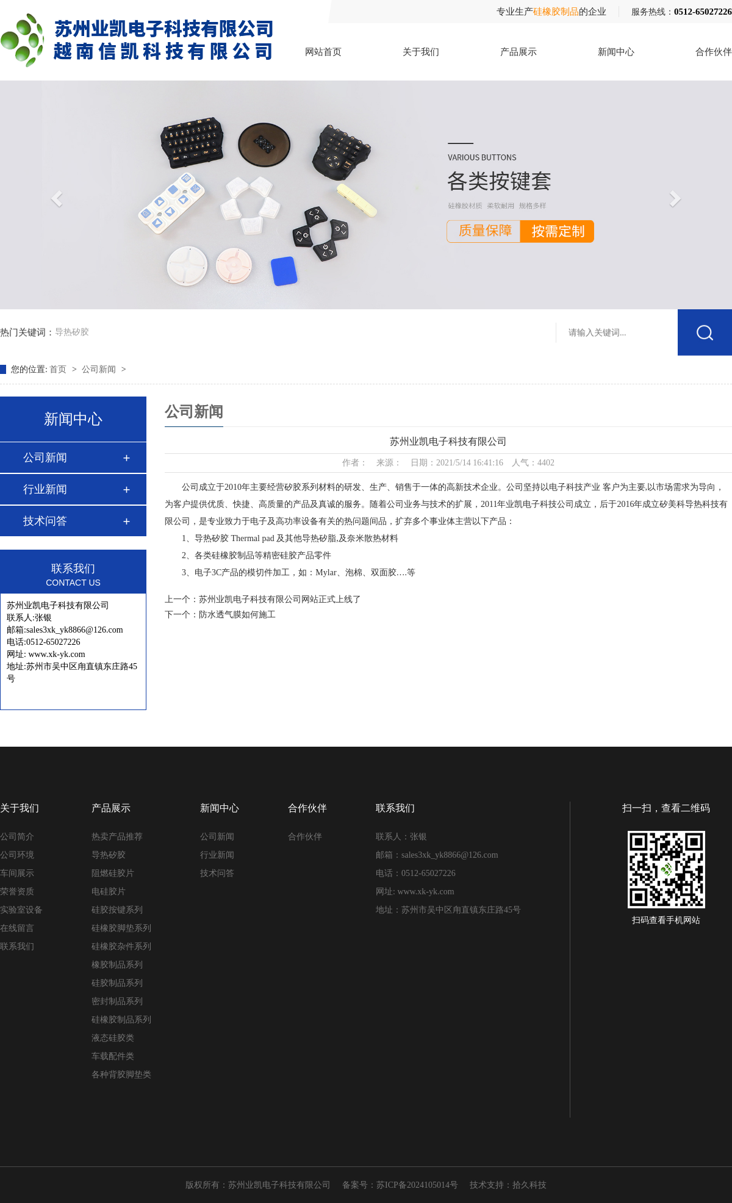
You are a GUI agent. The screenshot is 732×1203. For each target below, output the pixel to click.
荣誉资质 (17, 891)
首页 (59, 369)
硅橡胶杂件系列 (121, 946)
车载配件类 (113, 1056)
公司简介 (17, 836)
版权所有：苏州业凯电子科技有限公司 (258, 1185)
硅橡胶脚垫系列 (121, 928)
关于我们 (421, 52)
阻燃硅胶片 (113, 873)
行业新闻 (45, 489)
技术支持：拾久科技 (508, 1185)
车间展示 (17, 873)
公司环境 (17, 855)
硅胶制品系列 (117, 983)
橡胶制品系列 (117, 964)
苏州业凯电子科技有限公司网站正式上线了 (280, 599)
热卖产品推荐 (117, 836)
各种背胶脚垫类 (121, 1074)
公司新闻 (100, 369)
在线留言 (17, 928)
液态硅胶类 (113, 1038)
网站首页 (323, 52)
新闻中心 (616, 52)
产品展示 (518, 52)
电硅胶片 (109, 891)
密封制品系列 (117, 1001)
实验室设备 (21, 909)
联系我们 (17, 946)
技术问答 (45, 521)
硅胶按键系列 (117, 909)
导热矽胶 (72, 330)
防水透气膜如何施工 (237, 614)
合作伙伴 (713, 52)
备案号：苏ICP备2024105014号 (400, 1185)
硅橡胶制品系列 (121, 1019)
